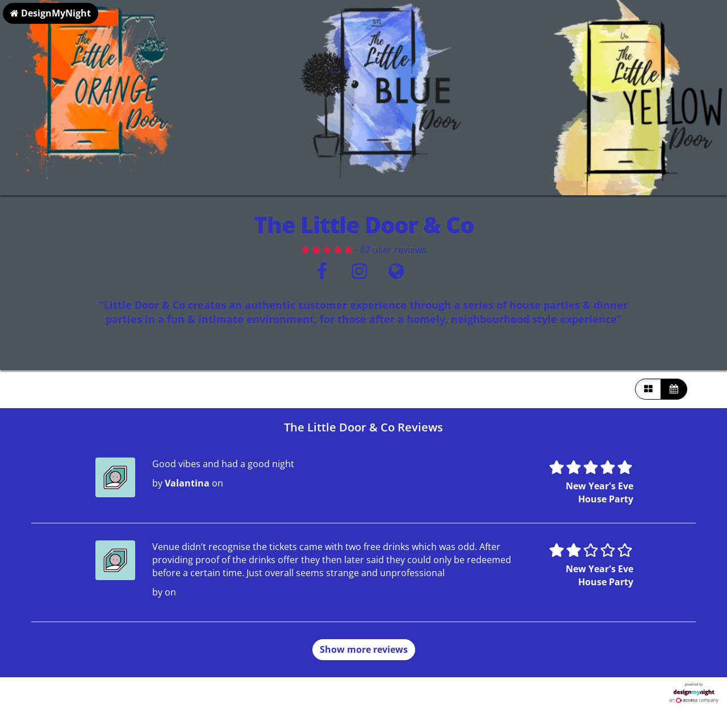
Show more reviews (364, 649)
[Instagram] (359, 274)
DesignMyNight (50, 13)
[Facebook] (322, 274)
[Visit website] (396, 274)
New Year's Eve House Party (599, 492)
